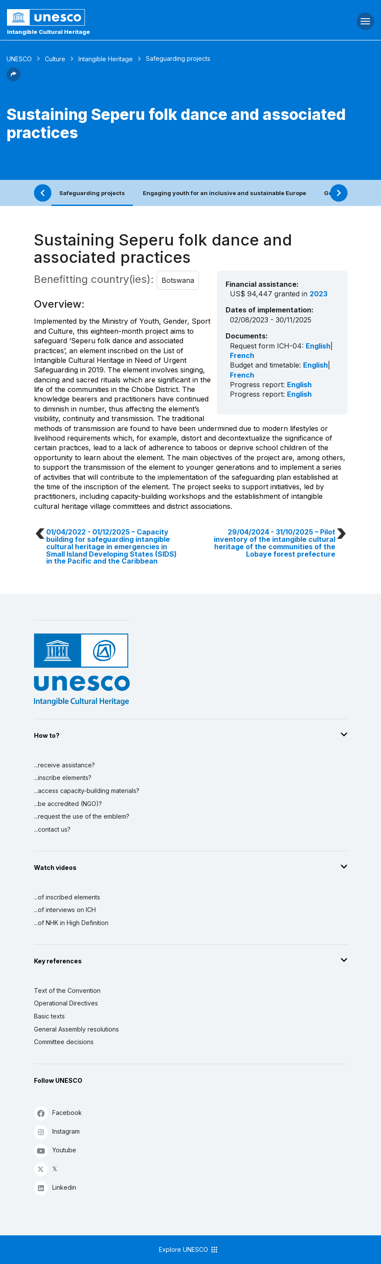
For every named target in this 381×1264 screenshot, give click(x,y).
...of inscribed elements (67, 897)
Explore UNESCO (189, 1249)
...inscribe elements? (62, 777)
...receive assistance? (64, 765)
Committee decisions (64, 1041)
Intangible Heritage (105, 59)
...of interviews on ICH (65, 909)
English (318, 346)
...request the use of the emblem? (81, 816)
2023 (318, 293)
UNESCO (19, 59)
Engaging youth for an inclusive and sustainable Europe (224, 192)
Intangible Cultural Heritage (48, 31)
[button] (13, 78)
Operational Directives (66, 1003)
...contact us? (52, 829)
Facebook (58, 1113)
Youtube (55, 1150)
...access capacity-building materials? (86, 790)
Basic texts (49, 1016)
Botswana (178, 280)
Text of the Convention (67, 990)
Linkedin (55, 1187)
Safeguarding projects (92, 192)
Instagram (57, 1131)
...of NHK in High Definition (71, 922)
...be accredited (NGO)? (68, 803)
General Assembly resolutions (76, 1029)
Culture (55, 59)
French (242, 355)
